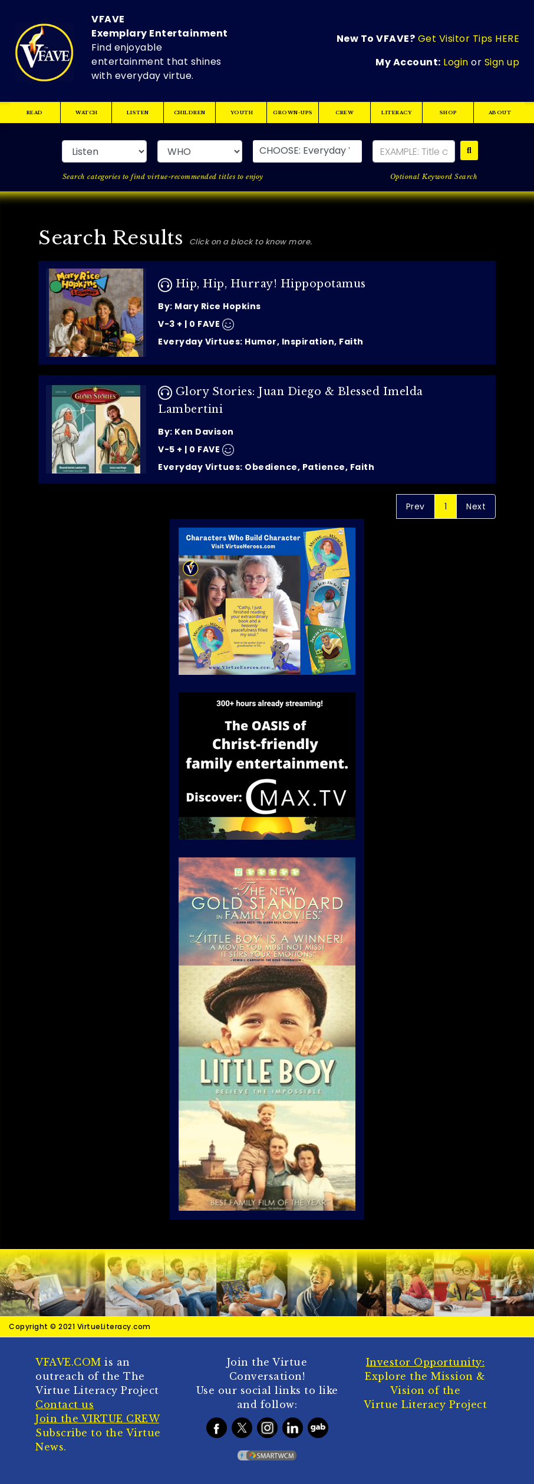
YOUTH (241, 112)
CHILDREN (190, 112)
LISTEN (138, 112)
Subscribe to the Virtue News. (98, 1433)
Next (476, 506)
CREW (344, 112)
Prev (415, 506)
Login (456, 62)
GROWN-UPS (293, 112)
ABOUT (500, 112)
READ (35, 112)
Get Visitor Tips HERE (469, 38)
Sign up (502, 62)
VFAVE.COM (68, 1362)
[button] (307, 151)
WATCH (86, 112)
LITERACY (396, 112)
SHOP (448, 112)
